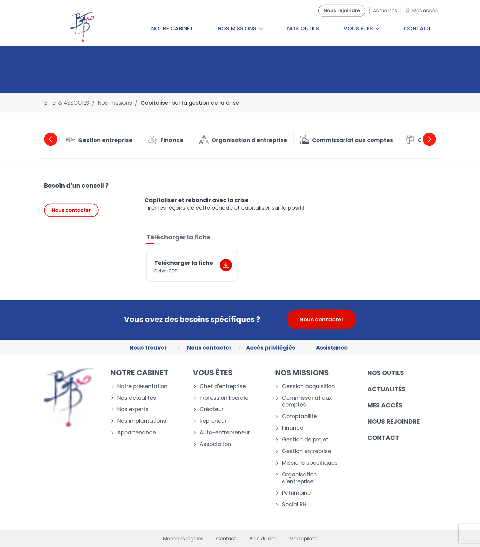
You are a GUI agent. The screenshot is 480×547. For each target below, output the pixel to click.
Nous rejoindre (393, 421)
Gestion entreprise (306, 451)
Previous (50, 139)
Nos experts (132, 409)
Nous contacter (71, 210)
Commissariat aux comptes (307, 402)
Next (429, 139)
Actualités (386, 389)
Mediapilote (303, 538)
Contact (417, 28)
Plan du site (262, 538)
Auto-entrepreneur (225, 432)
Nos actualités (136, 398)
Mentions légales (183, 538)
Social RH (294, 504)
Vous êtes (361, 28)
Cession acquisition (308, 386)
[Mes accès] (420, 10)
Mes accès (385, 405)
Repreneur (213, 421)
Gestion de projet (305, 439)
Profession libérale (224, 398)
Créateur (211, 409)
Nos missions (240, 28)
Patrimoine (296, 492)
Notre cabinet (172, 28)
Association (215, 444)
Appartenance (136, 432)
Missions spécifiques (310, 462)
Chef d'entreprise (223, 386)
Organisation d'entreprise (299, 478)
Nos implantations (141, 421)
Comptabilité (299, 416)
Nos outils (303, 28)
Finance (292, 428)
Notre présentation (142, 386)
